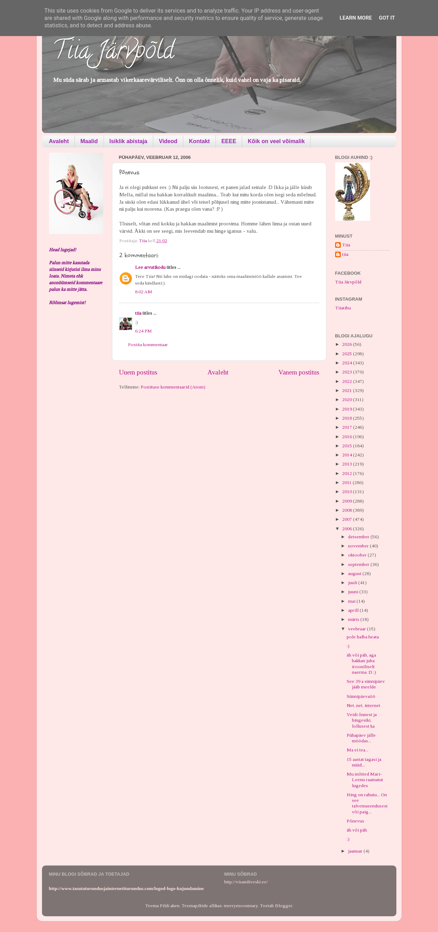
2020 (347, 399)
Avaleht (59, 141)
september (359, 564)
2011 (347, 482)
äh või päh (357, 830)
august (355, 573)
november (359, 545)
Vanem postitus (298, 372)
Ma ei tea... (357, 749)
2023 (347, 371)
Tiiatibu (343, 307)
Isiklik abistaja (129, 141)
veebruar (357, 628)
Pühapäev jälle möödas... (361, 738)
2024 (347, 362)
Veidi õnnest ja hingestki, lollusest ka (362, 720)
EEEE (228, 141)
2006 (347, 528)
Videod (168, 141)
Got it (387, 18)
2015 (347, 445)
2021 (347, 390)
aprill (354, 610)
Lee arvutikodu (150, 267)
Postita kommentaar (148, 344)
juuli (353, 582)
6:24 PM (143, 331)
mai (352, 601)
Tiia (346, 244)
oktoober (358, 555)
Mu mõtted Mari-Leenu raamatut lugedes (365, 779)
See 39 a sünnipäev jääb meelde (366, 684)
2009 (347, 501)
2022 (347, 381)
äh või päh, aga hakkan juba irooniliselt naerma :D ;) (361, 663)
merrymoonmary (241, 905)
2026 (347, 344)
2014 (347, 454)
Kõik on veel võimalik (276, 141)
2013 (347, 464)
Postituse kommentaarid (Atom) (173, 387)
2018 (347, 418)
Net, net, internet (363, 705)
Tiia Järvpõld (113, 53)
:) (348, 646)
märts (354, 619)
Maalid (89, 141)
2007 (347, 519)
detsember (359, 536)
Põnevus (355, 821)
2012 (347, 473)
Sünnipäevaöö (361, 696)
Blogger (283, 905)
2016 (347, 436)
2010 (347, 491)
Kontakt (199, 141)
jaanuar (355, 851)
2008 (347, 510)
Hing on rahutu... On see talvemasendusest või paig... (367, 803)
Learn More (356, 18)
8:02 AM (143, 291)
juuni (353, 591)
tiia (138, 313)
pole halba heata (363, 636)
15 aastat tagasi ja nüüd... (364, 762)
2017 (347, 427)
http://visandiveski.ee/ (246, 881)
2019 (347, 409)
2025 (347, 353)
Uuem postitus (138, 372)
